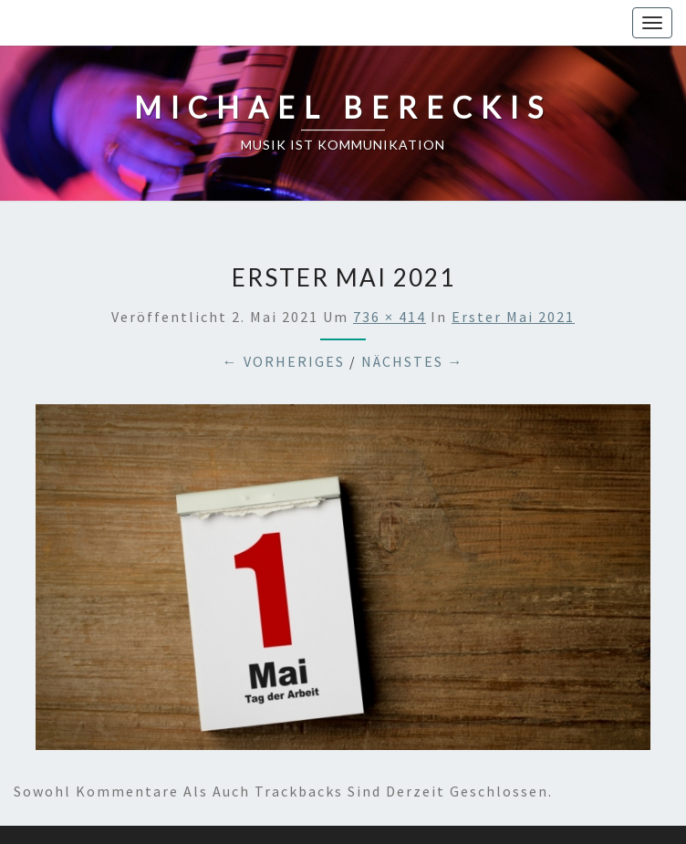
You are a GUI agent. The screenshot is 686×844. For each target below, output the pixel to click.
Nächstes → (412, 361)
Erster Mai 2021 (513, 316)
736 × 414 (389, 316)
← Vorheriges (284, 361)
